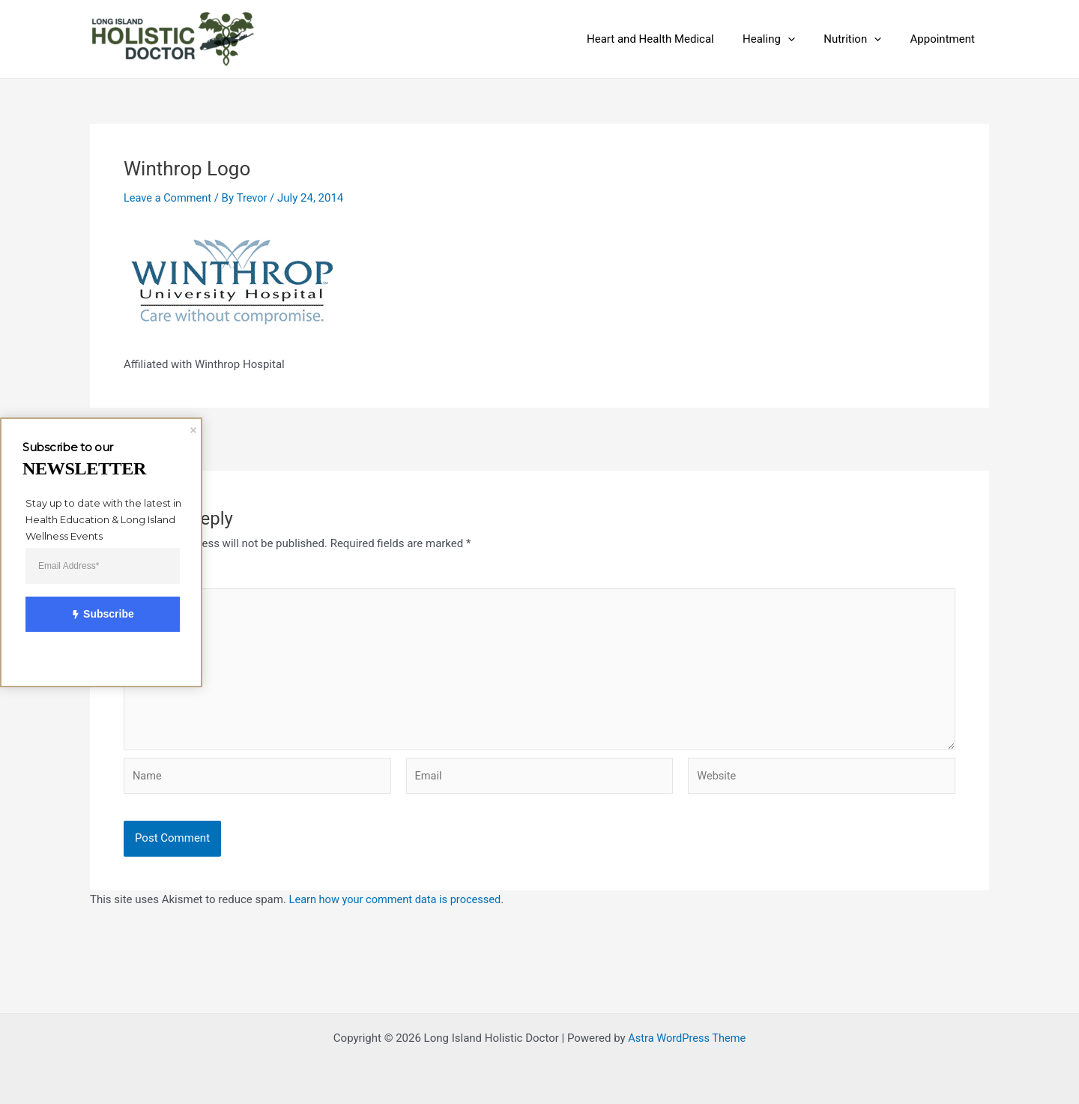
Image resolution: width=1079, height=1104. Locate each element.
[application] (804, 39)
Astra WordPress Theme (687, 1038)
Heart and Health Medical (672, 39)
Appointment (945, 39)
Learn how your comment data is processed (398, 905)
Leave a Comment (169, 198)
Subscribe (94, 614)
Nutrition (862, 39)
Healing (784, 39)
